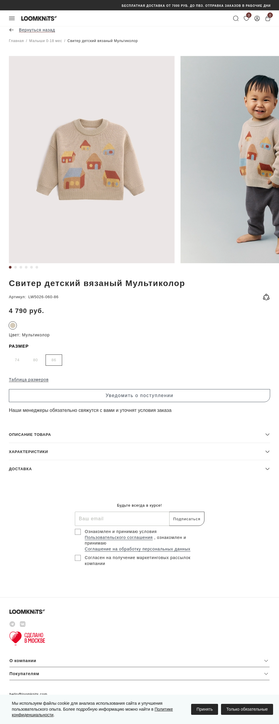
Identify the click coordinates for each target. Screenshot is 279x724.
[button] (139, 434)
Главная (16, 41)
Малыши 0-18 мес (45, 41)
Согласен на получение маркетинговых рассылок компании (138, 560)
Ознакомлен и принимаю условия (121, 531)
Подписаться (186, 519)
